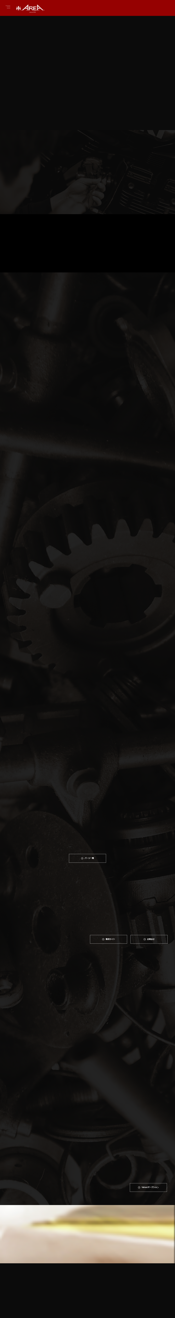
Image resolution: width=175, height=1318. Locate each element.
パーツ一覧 (89, 819)
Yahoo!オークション (150, 1048)
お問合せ (151, 900)
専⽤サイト (110, 900)
